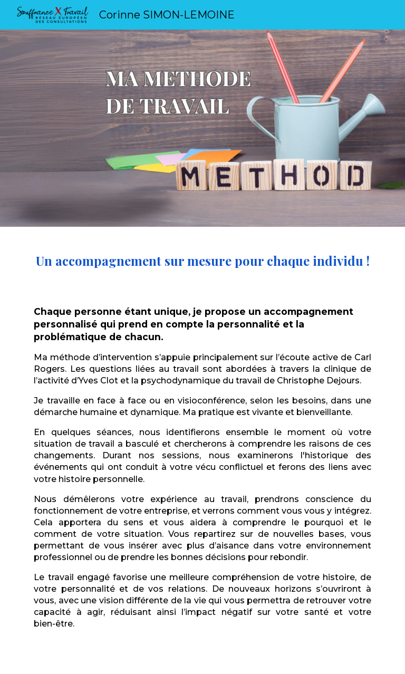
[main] (202, 450)
